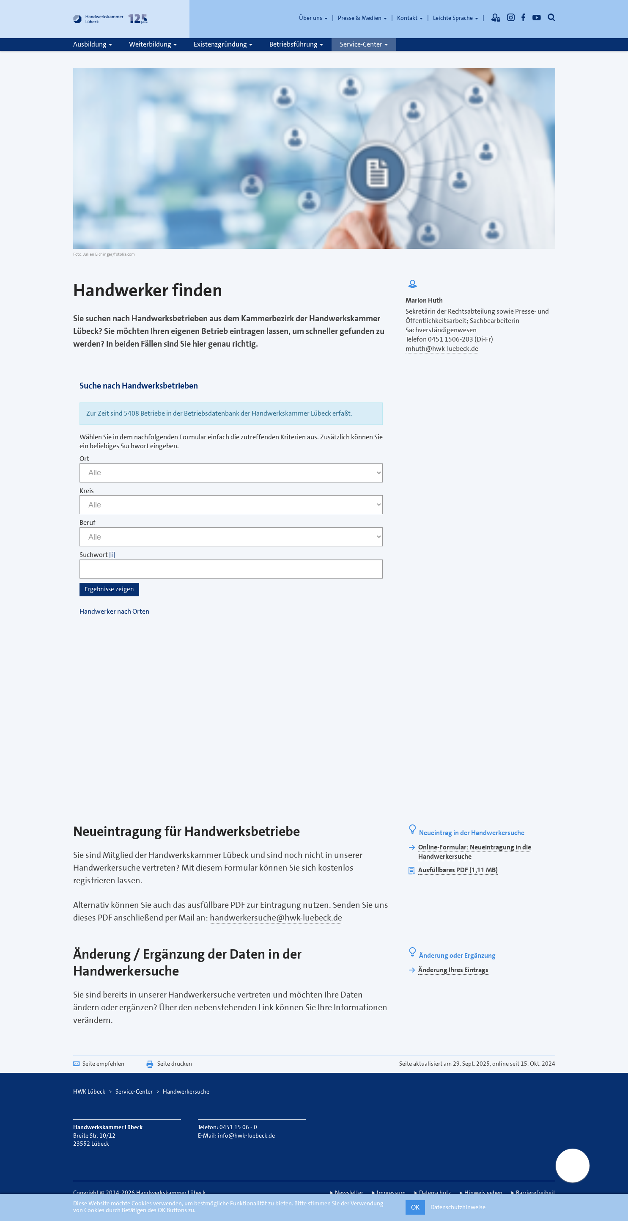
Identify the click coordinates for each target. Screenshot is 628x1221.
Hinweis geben (483, 1192)
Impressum (391, 1192)
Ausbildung (92, 44)
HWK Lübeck (89, 1091)
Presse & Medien (362, 18)
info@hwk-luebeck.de (246, 1135)
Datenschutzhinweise (458, 1207)
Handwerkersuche (186, 1091)
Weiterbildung (153, 44)
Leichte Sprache (455, 18)
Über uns (313, 18)
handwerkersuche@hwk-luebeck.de (276, 917)
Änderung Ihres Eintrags (453, 969)
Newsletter (349, 1192)
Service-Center (364, 44)
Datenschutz (435, 1192)
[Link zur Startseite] (111, 19)
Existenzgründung (223, 44)
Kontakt (410, 18)
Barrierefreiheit (535, 1192)
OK (415, 1207)
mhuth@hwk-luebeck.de (442, 348)
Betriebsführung (296, 44)
